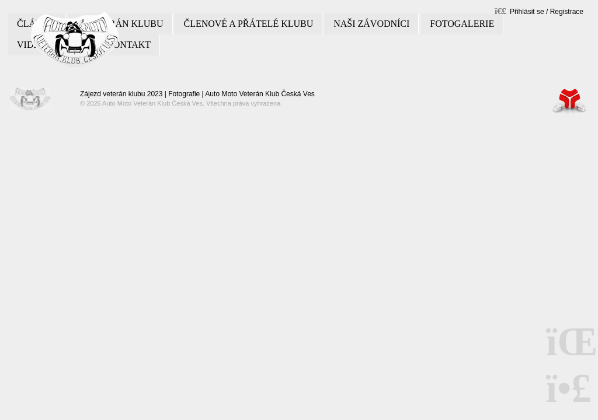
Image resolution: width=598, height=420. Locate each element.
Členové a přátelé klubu (248, 24)
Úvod (75, 40)
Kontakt (128, 45)
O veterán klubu (120, 24)
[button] (539, 11)
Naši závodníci (371, 24)
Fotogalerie (462, 24)
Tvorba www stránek (569, 101)
